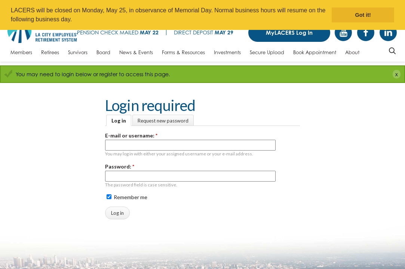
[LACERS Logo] (42, 31)
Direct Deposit (203, 32)
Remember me (127, 197)
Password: (119, 166)
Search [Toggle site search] (392, 51)
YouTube (343, 32)
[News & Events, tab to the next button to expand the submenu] (136, 54)
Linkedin (388, 32)
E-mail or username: (131, 135)
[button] (75, 20)
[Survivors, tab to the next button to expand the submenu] (78, 54)
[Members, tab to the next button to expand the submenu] (21, 54)
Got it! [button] (363, 15)
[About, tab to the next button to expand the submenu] (352, 54)
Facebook (365, 32)
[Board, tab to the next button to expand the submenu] (103, 54)
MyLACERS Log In (289, 32)
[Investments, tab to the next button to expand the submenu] (227, 54)
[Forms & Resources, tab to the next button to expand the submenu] (183, 54)
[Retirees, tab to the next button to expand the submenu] (50, 54)
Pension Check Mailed (118, 32)
